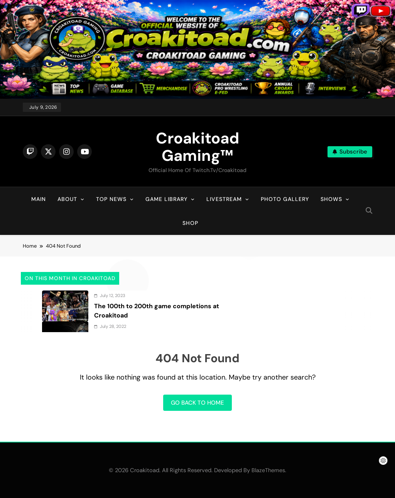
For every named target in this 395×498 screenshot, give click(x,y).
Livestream (224, 199)
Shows (331, 199)
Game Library (166, 199)
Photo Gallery (285, 199)
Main (38, 199)
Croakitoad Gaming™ (197, 146)
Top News (111, 199)
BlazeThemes (268, 470)
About (67, 199)
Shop (190, 222)
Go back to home (197, 403)
